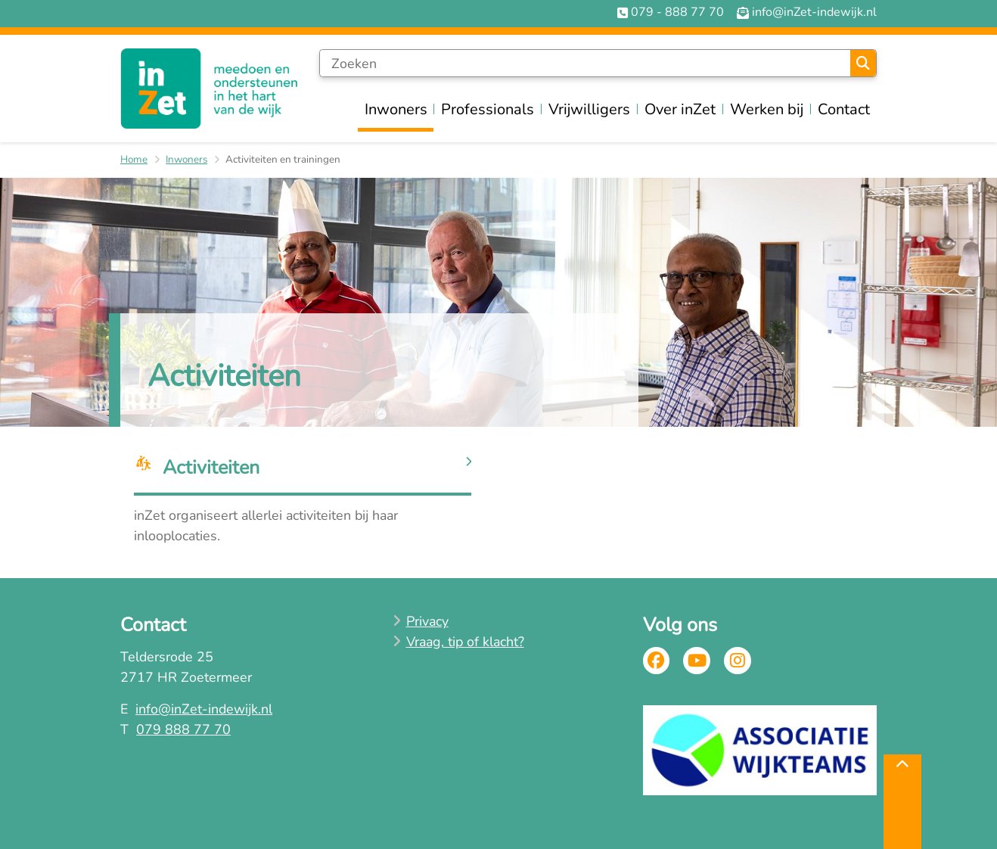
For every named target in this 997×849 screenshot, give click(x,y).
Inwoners (186, 159)
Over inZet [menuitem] (680, 109)
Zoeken (863, 63)
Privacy (427, 621)
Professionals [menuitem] (487, 109)
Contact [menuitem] (844, 109)
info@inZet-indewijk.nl (203, 709)
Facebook (656, 660)
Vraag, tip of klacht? (465, 642)
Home (134, 159)
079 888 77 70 (183, 729)
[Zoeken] (584, 63)
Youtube (696, 660)
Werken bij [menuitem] (766, 109)
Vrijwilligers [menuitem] (589, 109)
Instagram (737, 660)
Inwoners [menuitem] (396, 109)
